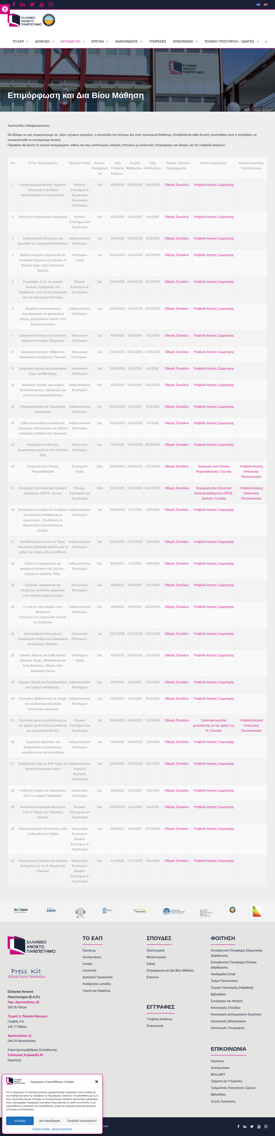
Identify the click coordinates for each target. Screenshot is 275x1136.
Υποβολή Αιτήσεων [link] (160, 1019)
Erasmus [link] (153, 977)
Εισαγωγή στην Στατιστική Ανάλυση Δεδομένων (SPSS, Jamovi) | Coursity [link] (213, 493)
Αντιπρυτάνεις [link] (91, 957)
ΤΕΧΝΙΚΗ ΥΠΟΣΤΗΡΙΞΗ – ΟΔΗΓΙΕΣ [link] (229, 41)
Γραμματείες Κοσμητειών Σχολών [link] (233, 1087)
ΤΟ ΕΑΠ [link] (18, 41)
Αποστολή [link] (89, 970)
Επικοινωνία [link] (155, 1025)
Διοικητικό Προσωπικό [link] (97, 977)
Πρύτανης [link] (89, 950)
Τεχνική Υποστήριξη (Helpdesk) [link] (232, 987)
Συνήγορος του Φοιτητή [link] (227, 1001)
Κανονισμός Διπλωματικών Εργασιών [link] (236, 1014)
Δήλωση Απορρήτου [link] (62, 1129)
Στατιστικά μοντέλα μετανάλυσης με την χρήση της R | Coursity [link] (213, 725)
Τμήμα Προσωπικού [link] (224, 980)
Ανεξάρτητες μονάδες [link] (96, 983)
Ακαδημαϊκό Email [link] (223, 974)
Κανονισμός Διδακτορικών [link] (228, 1021)
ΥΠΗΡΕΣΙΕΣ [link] (157, 41)
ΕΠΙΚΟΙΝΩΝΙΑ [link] (183, 41)
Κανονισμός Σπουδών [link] (225, 1007)
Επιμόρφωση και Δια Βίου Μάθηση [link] (170, 970)
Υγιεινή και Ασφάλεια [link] (96, 990)
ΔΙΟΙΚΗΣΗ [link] (42, 41)
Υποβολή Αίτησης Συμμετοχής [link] (213, 184)
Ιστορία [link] (87, 963)
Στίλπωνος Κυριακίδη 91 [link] (25, 1055)
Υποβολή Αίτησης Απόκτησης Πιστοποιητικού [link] (251, 471)
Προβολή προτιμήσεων (81, 1120)
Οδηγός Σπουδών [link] (177, 184)
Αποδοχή (20, 1120)
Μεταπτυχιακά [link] (156, 957)
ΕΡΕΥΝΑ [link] (97, 41)
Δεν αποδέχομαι (49, 1120)
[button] (97, 1082)
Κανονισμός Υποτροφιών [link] (228, 1028)
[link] (5, 9)
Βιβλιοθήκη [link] (218, 994)
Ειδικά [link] (151, 963)
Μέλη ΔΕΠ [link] (218, 1074)
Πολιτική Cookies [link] (41, 1129)
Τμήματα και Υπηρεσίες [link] (226, 1081)
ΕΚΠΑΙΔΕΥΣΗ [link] (70, 41)
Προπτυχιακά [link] (156, 950)
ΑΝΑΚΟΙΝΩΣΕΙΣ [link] (126, 41)
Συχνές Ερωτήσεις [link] (223, 1101)
